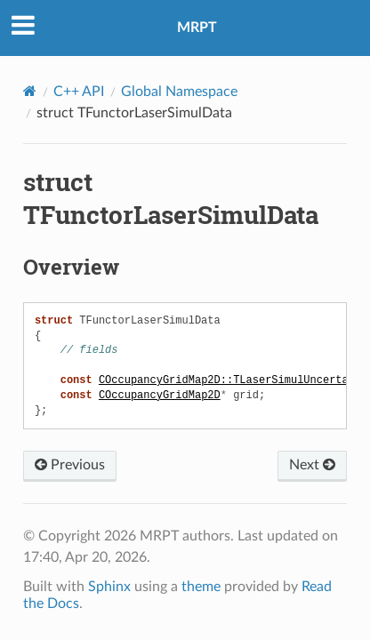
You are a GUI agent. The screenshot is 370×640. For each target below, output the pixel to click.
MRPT (197, 27)
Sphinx (109, 587)
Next (312, 465)
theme (201, 587)
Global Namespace (179, 91)
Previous (70, 465)
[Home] (29, 91)
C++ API (78, 91)
